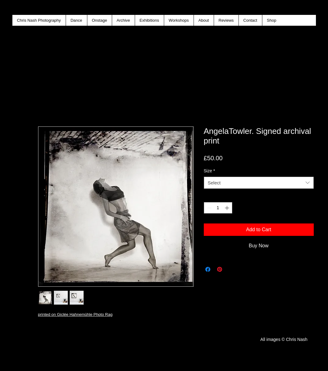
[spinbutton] (218, 207)
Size (209, 170)
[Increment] (227, 207)
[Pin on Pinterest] (219, 269)
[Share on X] (231, 269)
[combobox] (259, 183)
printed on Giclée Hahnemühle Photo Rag (75, 314)
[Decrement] (208, 207)
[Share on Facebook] (208, 269)
